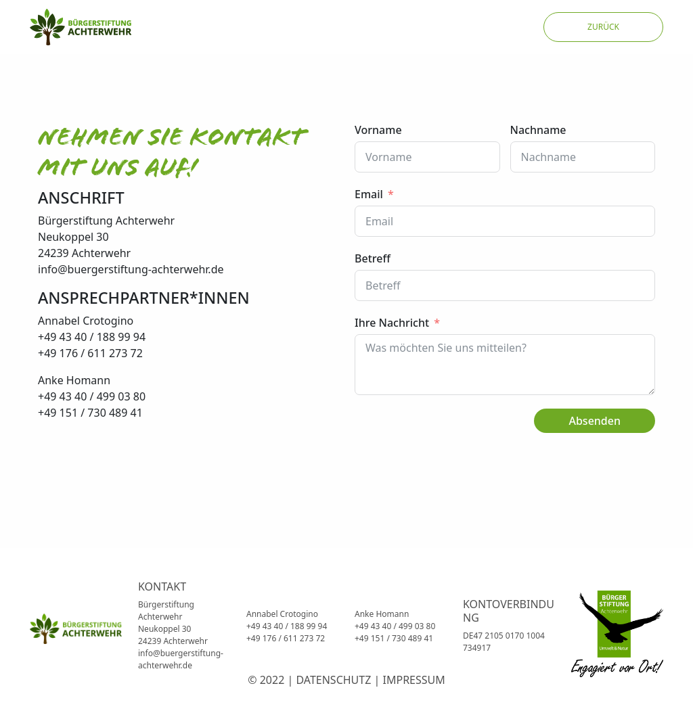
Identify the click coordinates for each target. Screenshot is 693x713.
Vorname (378, 129)
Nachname (538, 129)
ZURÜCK (603, 26)
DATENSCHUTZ (333, 679)
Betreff (372, 258)
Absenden (594, 420)
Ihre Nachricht (392, 322)
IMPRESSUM (414, 679)
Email (369, 194)
